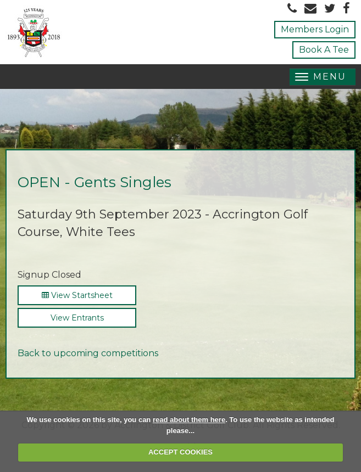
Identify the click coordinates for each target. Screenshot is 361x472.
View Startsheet (77, 295)
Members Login (315, 29)
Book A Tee (324, 49)
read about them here (189, 419)
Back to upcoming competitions (88, 353)
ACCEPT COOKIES (180, 452)
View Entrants (77, 318)
